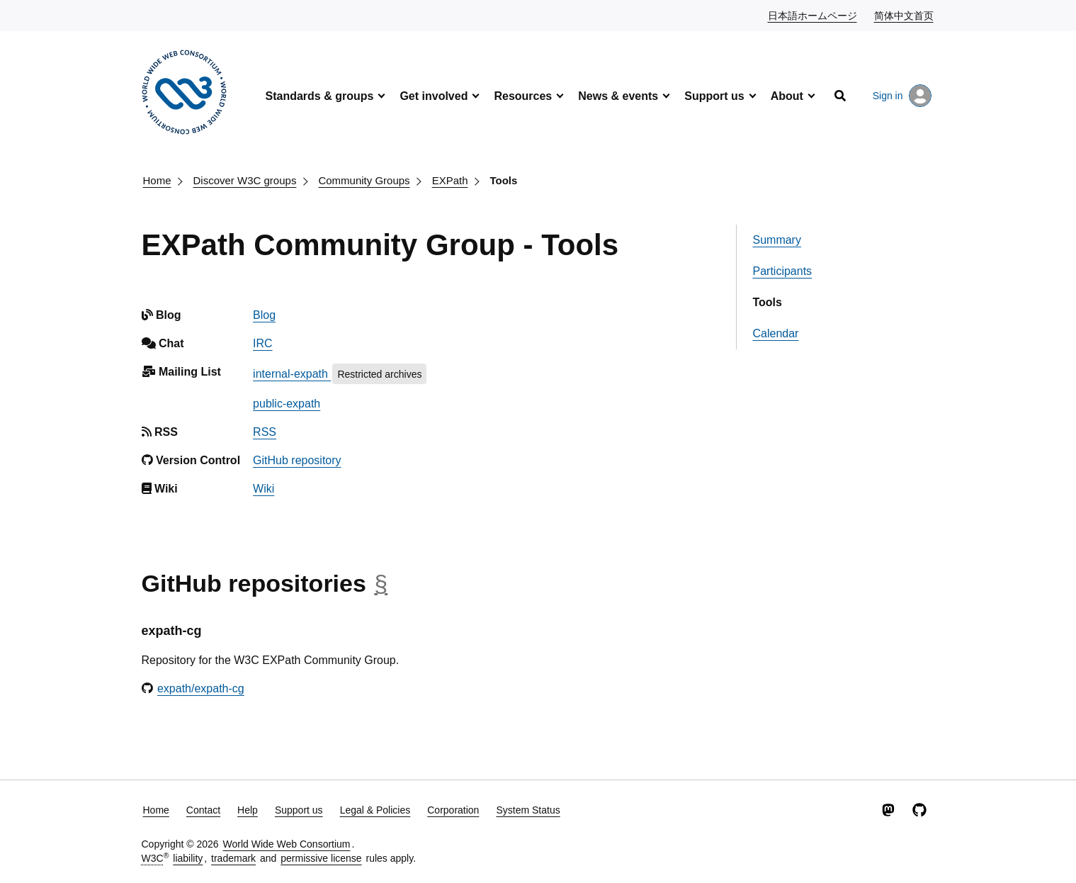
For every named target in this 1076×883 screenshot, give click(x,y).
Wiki (263, 489)
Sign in (902, 95)
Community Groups (363, 180)
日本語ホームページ (813, 15)
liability (188, 858)
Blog (264, 315)
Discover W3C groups (245, 180)
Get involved (434, 96)
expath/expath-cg (200, 688)
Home (157, 180)
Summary (776, 240)
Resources (523, 96)
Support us (714, 96)
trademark (233, 858)
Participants (782, 271)
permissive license (321, 858)
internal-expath (292, 374)
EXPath (450, 180)
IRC (263, 343)
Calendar (775, 333)
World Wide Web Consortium (287, 844)
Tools (504, 180)
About (787, 96)
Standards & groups (320, 96)
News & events (618, 96)
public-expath (286, 404)
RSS (264, 432)
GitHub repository (297, 460)
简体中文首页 (904, 15)
